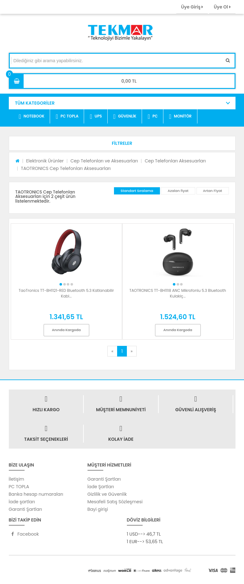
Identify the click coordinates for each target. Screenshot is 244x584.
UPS (96, 116)
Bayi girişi (98, 509)
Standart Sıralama (137, 190)
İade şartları (22, 502)
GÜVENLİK (124, 116)
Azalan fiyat (177, 190)
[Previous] (112, 351)
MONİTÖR (180, 116)
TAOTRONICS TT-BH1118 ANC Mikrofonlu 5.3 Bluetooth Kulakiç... (177, 293)
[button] (122, 143)
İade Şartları (101, 486)
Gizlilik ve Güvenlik (107, 494)
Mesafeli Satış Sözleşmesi (115, 502)
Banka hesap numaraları (36, 494)
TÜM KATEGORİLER (35, 103)
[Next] (132, 351)
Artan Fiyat (212, 190)
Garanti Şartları (25, 509)
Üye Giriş (192, 7)
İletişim (16, 479)
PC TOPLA (67, 116)
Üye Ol (222, 7)
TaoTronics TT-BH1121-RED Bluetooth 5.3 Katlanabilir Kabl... (66, 293)
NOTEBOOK (31, 116)
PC (153, 116)
